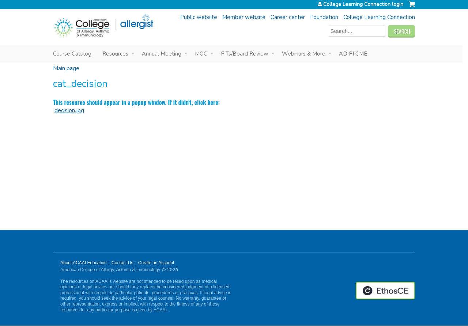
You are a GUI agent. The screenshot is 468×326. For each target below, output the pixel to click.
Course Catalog (72, 53)
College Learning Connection (379, 17)
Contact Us (122, 262)
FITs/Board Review (244, 53)
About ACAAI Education (83, 262)
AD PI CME (353, 53)
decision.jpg (69, 110)
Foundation (324, 17)
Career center (288, 17)
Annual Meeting (161, 53)
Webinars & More (303, 53)
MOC (201, 53)
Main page (66, 68)
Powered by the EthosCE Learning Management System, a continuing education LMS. (385, 290)
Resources (115, 53)
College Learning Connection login (363, 4)
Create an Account (156, 262)
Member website (243, 17)
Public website (198, 17)
